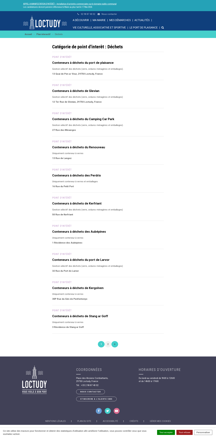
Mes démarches (120, 20)
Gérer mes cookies (160, 421)
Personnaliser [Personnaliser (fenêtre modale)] (203, 432)
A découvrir (81, 20)
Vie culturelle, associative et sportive (99, 27)
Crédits (134, 421)
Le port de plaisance (144, 27)
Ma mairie (99, 20)
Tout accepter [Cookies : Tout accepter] (166, 432)
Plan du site (84, 421)
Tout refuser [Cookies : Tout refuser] (184, 432)
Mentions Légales (55, 421)
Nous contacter (90, 392)
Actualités (142, 20)
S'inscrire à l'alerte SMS (96, 399)
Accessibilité (110, 421)
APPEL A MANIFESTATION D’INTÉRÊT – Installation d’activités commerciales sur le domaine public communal (69, 4)
